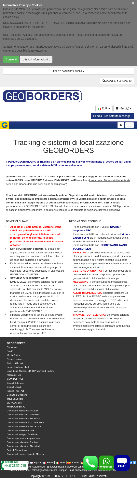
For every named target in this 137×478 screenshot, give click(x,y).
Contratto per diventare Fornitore (22, 442)
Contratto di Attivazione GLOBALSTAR (25, 422)
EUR (104, 108)
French (48, 462)
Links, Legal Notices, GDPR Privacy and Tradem (30, 371)
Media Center (13, 355)
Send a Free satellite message (113, 116)
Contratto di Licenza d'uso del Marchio (25, 454)
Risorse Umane (14, 359)
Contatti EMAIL (14, 387)
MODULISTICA (16, 406)
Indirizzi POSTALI (15, 391)
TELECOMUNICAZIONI (68, 71)
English (35, 462)
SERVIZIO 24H (14, 403)
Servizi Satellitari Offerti (18, 367)
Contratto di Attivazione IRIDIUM (22, 410)
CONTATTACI (15, 378)
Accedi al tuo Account (116, 81)
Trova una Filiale (15, 399)
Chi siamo (12, 347)
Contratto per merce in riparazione (23, 438)
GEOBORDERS (16, 343)
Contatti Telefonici (15, 383)
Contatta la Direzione (17, 395)
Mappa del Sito (14, 375)
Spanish (73, 462)
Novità (10, 351)
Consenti (11, 59)
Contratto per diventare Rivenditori (23, 446)
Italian (60, 462)
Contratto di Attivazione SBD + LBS (24, 426)
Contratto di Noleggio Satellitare (22, 434)
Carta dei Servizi (15, 363)
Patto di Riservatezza (17, 450)
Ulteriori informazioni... (36, 59)
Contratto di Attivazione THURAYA (23, 418)
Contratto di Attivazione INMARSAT (24, 414)
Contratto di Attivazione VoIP (20, 430)
